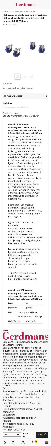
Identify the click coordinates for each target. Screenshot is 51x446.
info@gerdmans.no (12, 423)
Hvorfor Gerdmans (25, 391)
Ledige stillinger (11, 394)
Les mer (7, 83)
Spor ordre (23, 402)
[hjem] (7, 442)
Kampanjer (8, 411)
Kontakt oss (9, 391)
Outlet (38, 408)
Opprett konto (10, 402)
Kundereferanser (11, 417)
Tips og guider (28, 417)
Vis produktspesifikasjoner (18, 88)
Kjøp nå (42, 434)
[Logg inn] (23, 442)
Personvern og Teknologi (27, 397)
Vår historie (41, 391)
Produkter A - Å (27, 408)
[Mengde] (12, 434)
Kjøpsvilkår (35, 402)
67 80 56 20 (28, 423)
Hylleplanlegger (11, 408)
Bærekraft (24, 394)
